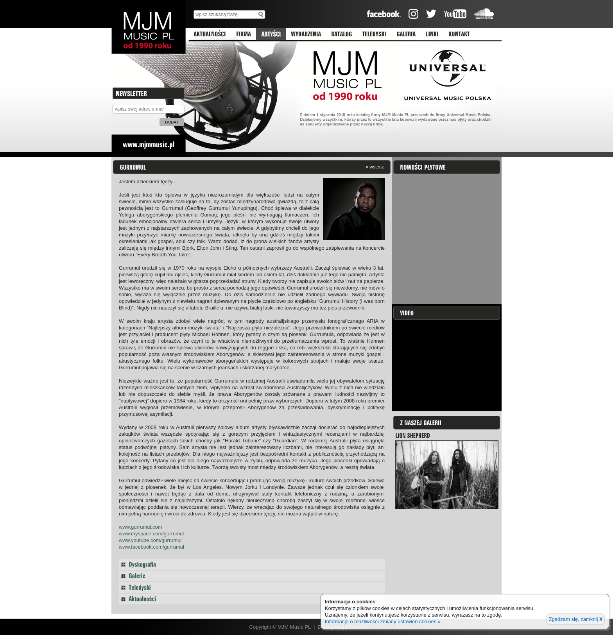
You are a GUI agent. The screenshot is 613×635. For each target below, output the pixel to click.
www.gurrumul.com (140, 527)
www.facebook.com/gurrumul (151, 547)
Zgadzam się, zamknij (575, 619)
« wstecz (375, 166)
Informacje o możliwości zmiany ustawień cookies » (383, 621)
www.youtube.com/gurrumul (150, 540)
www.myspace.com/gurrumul (151, 534)
